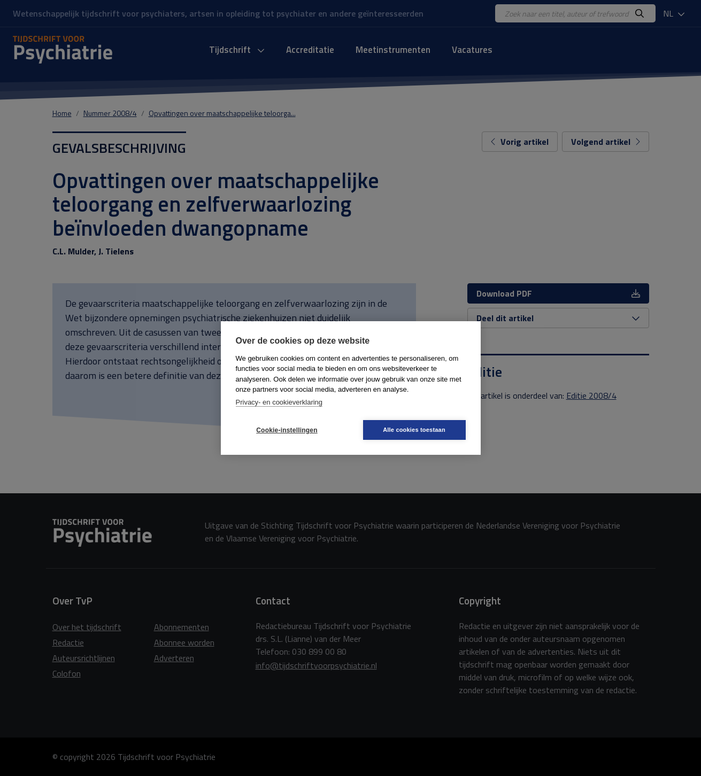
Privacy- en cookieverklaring (279, 402)
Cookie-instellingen (286, 430)
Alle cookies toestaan (414, 429)
